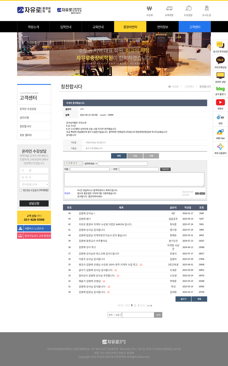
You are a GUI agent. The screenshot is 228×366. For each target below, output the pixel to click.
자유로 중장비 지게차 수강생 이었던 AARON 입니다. (105, 224)
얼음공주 (173, 219)
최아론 (173, 224)
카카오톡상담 (220, 62)
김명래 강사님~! (87, 213)
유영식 (173, 253)
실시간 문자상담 (220, 47)
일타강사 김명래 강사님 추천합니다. (97, 275)
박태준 (173, 281)
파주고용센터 (220, 149)
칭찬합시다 (25, 126)
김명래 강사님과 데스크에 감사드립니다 (99, 253)
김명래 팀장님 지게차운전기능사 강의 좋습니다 (103, 235)
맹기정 (173, 230)
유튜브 (220, 104)
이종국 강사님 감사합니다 (92, 259)
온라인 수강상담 (28, 109)
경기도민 (173, 241)
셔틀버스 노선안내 (34, 228)
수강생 (173, 275)
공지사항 (24, 117)
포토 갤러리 (26, 135)
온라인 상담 (220, 77)
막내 (173, 286)
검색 (158, 315)
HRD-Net (220, 134)
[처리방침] (44, 190)
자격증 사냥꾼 (173, 247)
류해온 (173, 235)
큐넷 (220, 119)
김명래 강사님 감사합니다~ (92, 286)
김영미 (173, 259)
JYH (82, 109)
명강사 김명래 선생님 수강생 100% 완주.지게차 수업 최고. (108, 264)
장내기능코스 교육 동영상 (38, 236)
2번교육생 (173, 264)
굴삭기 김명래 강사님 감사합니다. (96, 270)
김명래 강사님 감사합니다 (92, 230)
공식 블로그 (220, 91)
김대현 (173, 292)
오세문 (173, 270)
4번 (173, 213)
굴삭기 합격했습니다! (94, 148)
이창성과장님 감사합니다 (96, 142)
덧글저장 (165, 169)
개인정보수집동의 (29, 190)
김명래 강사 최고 (87, 247)
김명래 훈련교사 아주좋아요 (93, 241)
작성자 (67, 193)
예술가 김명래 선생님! (90, 281)
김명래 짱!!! (85, 219)
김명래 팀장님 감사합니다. (92, 292)
